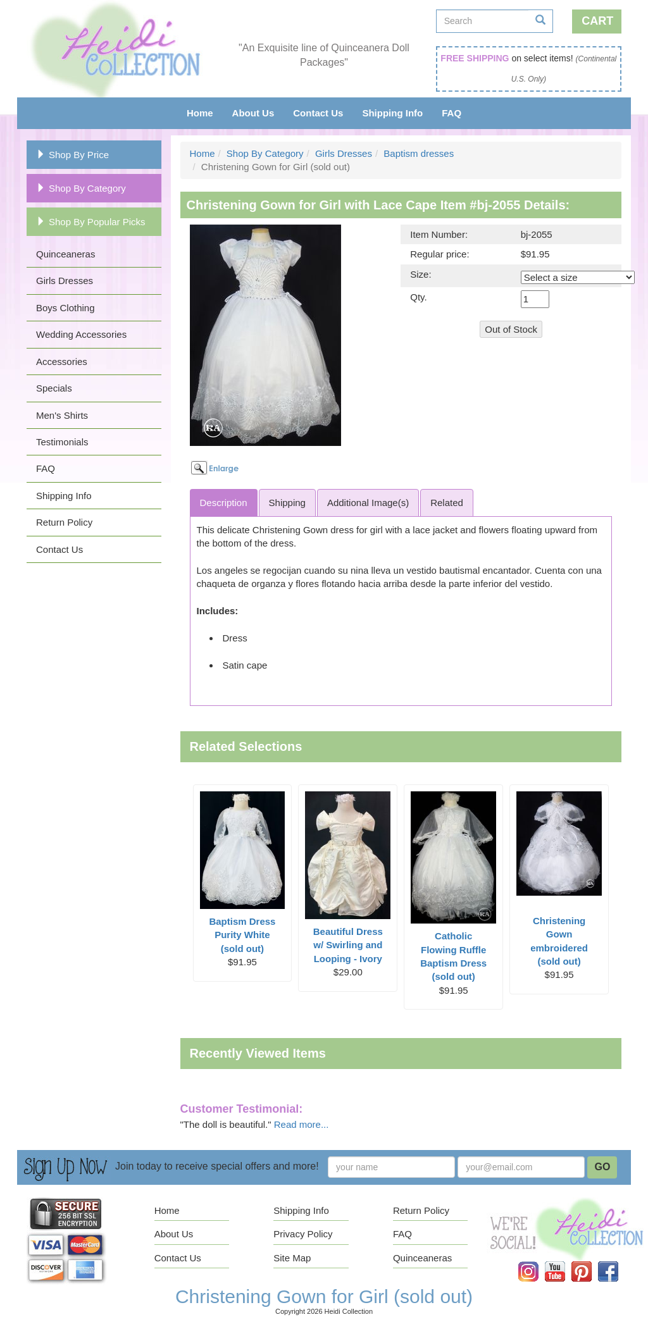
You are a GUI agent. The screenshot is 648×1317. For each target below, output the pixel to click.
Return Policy (64, 522)
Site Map (292, 1257)
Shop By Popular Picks (91, 221)
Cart (597, 21)
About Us (253, 113)
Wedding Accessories (81, 334)
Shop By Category (81, 188)
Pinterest (590, 1261)
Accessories (61, 361)
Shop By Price (72, 154)
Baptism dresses (418, 153)
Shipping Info (392, 113)
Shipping (287, 502)
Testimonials (62, 441)
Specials (54, 388)
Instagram (537, 1261)
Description (223, 502)
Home (200, 113)
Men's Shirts (62, 415)
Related (446, 502)
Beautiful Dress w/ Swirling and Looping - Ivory (348, 945)
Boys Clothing (65, 307)
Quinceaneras (65, 254)
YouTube (564, 1261)
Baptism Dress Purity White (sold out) (242, 935)
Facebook (617, 1261)
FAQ (451, 113)
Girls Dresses (64, 280)
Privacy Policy (302, 1233)
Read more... (301, 1124)
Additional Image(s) (368, 502)
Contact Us (318, 113)
